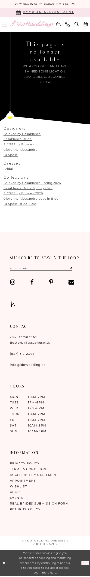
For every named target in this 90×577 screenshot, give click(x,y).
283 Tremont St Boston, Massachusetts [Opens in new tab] (30, 340)
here (53, 573)
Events (17, 498)
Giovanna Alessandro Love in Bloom (32, 199)
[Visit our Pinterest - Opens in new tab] (51, 283)
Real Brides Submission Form (39, 504)
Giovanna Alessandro (20, 150)
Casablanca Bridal (17, 139)
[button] (58, 24)
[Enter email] (44, 269)
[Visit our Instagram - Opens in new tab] (12, 283)
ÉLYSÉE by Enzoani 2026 (23, 193)
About (16, 493)
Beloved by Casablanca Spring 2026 (32, 183)
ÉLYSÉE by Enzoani (18, 145)
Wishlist (18, 487)
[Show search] (76, 25)
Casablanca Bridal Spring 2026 (28, 188)
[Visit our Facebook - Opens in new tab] (32, 283)
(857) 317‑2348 (22, 354)
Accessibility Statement (34, 475)
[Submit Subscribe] (72, 269)
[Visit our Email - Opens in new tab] (71, 283)
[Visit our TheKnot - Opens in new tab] (13, 305)
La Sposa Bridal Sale (19, 204)
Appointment (23, 481)
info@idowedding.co (28, 365)
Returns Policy (25, 510)
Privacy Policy (25, 464)
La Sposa (10, 155)
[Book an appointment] (45, 12)
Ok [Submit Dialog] (85, 563)
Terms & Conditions (29, 470)
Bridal (8, 169)
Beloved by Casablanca (22, 134)
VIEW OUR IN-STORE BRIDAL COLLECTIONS (45, 4)
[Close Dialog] (4, 564)
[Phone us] (67, 24)
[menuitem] (58, 24)
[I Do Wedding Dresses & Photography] (31, 24)
